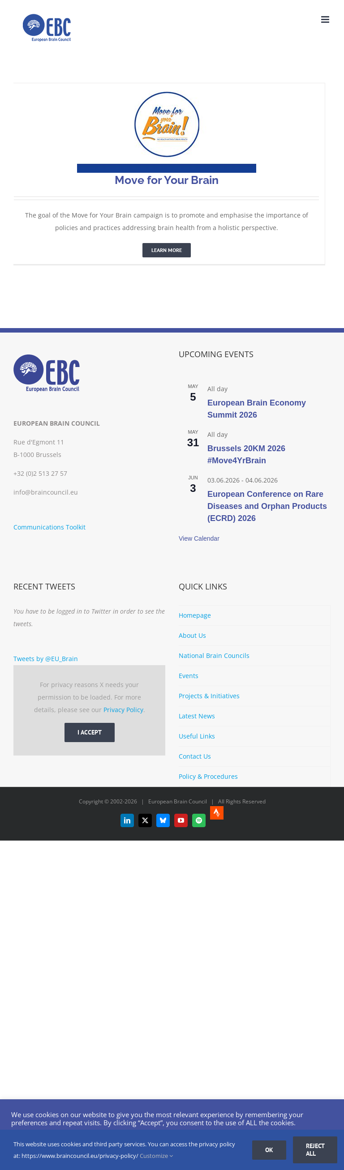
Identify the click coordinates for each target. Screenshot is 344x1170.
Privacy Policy (123, 709)
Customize (156, 1156)
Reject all (315, 1149)
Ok (269, 1150)
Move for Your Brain (167, 180)
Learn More (166, 250)
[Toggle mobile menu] (326, 19)
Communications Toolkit (49, 527)
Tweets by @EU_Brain (45, 658)
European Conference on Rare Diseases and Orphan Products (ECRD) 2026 (267, 506)
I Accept (89, 732)
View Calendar (199, 538)
